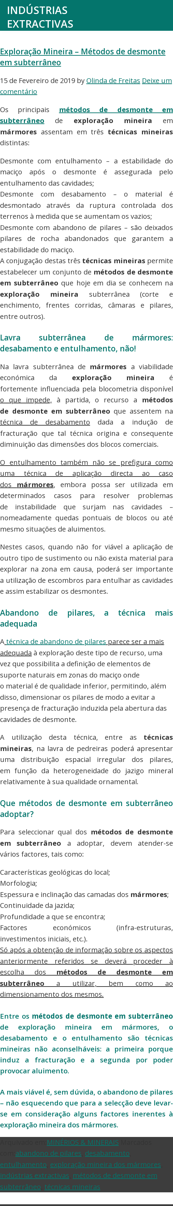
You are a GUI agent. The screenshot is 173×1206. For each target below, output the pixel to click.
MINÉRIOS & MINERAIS (83, 1142)
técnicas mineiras (72, 1186)
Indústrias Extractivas (40, 17)
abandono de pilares (48, 1153)
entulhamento (23, 1164)
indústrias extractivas (34, 1175)
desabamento (107, 1153)
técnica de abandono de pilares (56, 641)
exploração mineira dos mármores (105, 1164)
